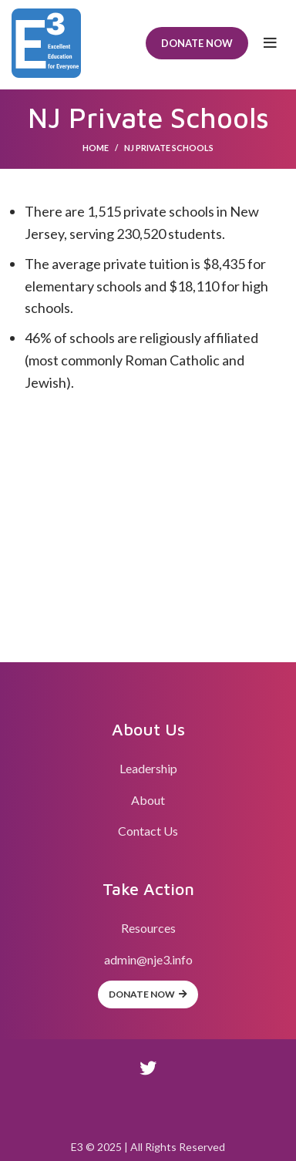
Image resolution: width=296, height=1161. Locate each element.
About (148, 800)
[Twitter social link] (148, 1068)
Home (95, 148)
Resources (148, 927)
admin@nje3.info (148, 959)
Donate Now (197, 43)
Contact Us (148, 830)
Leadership (148, 768)
